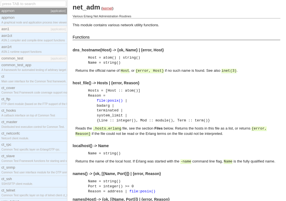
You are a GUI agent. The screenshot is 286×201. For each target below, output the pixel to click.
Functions (81, 37)
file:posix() (110, 101)
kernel (107, 8)
